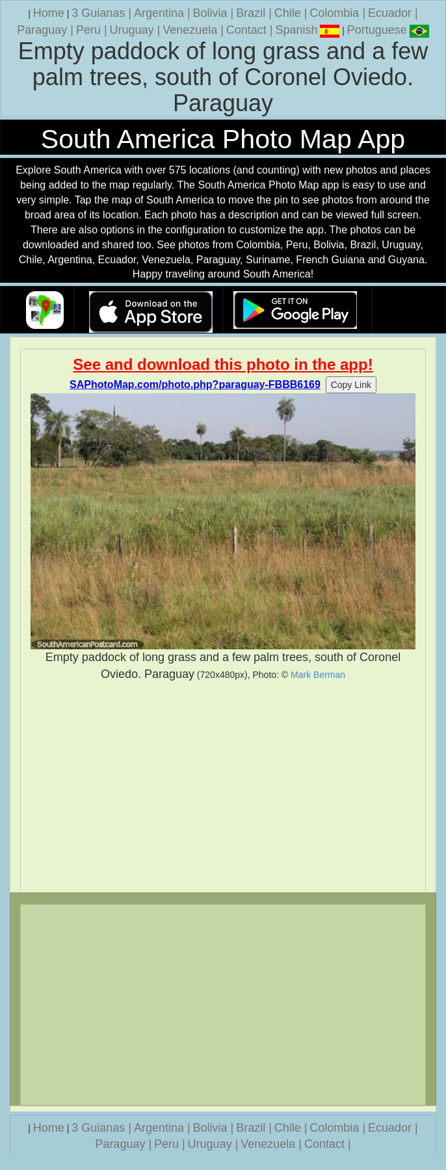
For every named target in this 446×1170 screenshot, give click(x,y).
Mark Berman (318, 675)
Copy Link (351, 385)
